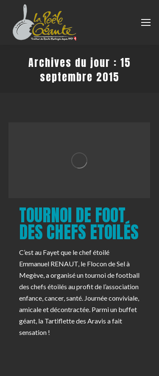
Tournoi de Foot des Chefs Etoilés (79, 224)
